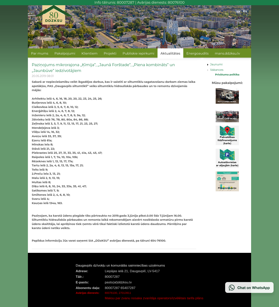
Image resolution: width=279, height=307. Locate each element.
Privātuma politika (227, 74)
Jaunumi (216, 64)
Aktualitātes (170, 53)
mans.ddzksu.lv (227, 53)
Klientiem (89, 53)
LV (238, 11)
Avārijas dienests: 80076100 (161, 2)
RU (245, 11)
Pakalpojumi (64, 53)
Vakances (216, 70)
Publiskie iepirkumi (138, 53)
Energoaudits (197, 53)
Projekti (110, 53)
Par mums (39, 53)
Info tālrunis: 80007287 (114, 2)
